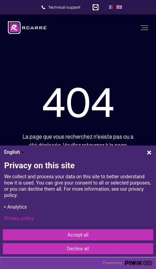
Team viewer (95, 7)
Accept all (78, 235)
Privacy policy (18, 218)
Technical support (64, 7)
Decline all (78, 248)
